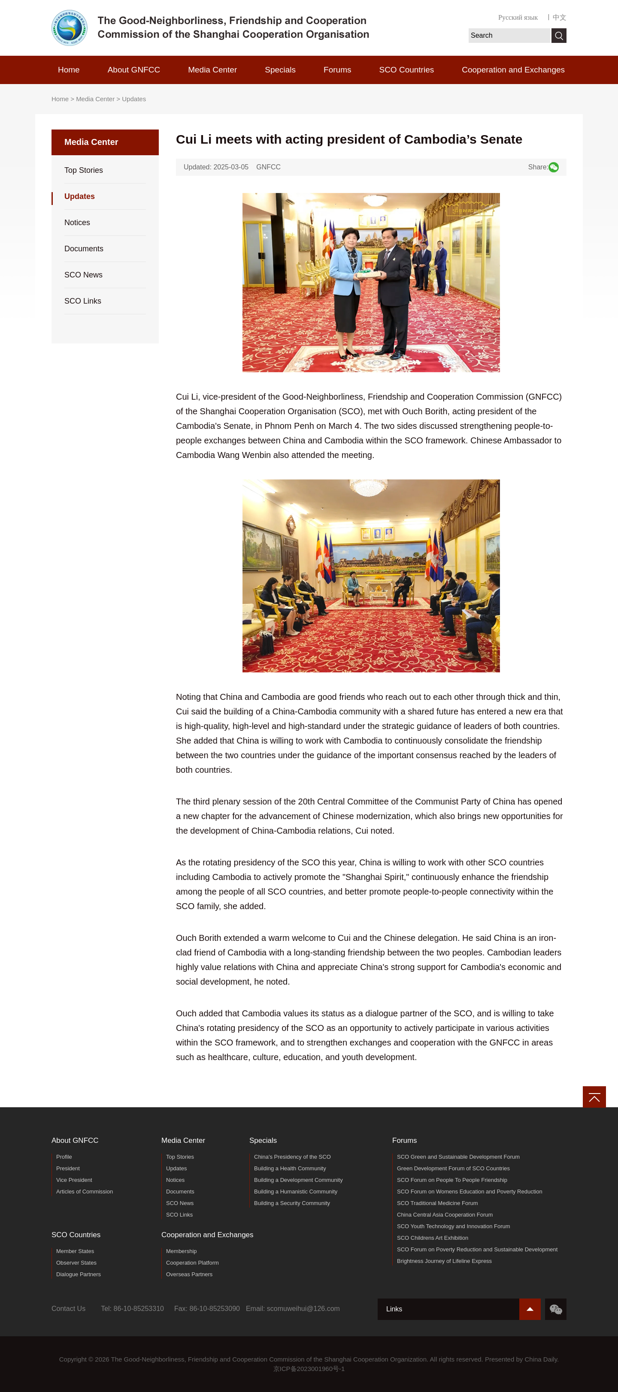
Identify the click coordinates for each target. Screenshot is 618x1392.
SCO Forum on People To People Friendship (452, 1180)
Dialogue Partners (78, 1274)
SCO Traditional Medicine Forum (437, 1203)
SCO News (83, 275)
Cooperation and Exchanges (513, 69)
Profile (64, 1157)
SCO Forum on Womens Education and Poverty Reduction (469, 1191)
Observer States (76, 1262)
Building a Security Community (292, 1203)
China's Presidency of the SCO (292, 1157)
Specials (280, 69)
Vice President (74, 1180)
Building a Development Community (298, 1180)
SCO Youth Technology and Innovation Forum (453, 1226)
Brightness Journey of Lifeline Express (444, 1261)
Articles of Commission (84, 1191)
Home (69, 69)
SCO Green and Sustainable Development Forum (458, 1157)
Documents (83, 248)
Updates (134, 98)
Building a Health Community (290, 1168)
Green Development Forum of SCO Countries (453, 1168)
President (68, 1168)
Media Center (212, 69)
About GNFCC (134, 69)
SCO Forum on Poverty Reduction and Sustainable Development (477, 1249)
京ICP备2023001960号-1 (309, 1368)
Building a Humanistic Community (295, 1191)
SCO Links (82, 301)
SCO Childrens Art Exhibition (432, 1238)
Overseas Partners (189, 1274)
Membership (181, 1251)
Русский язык (518, 17)
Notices (77, 222)
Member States (75, 1251)
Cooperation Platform (192, 1262)
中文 (559, 17)
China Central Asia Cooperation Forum (445, 1214)
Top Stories (83, 170)
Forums (337, 69)
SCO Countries (406, 69)
